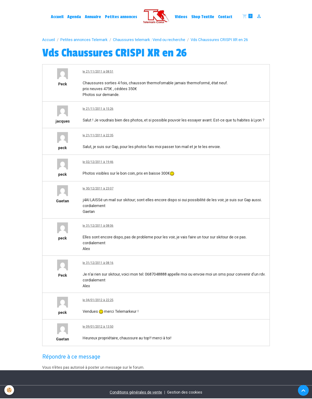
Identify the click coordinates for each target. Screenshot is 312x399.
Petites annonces (121, 16)
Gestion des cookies (184, 392)
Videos (181, 16)
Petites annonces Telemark (84, 39)
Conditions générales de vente (136, 392)
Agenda (74, 16)
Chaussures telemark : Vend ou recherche (149, 39)
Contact (225, 16)
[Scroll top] (303, 390)
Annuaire (93, 16)
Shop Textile (202, 16)
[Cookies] (9, 390)
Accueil (57, 16)
